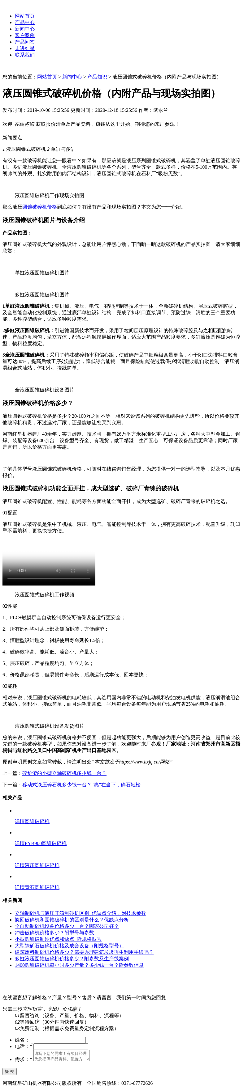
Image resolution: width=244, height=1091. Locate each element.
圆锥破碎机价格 (39, 206)
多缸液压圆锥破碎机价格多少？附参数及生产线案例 (72, 958)
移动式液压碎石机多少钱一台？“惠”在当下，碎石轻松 (81, 784)
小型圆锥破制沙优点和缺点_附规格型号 (58, 939)
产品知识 (97, 76)
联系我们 (25, 54)
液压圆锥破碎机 (42, 865)
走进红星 (25, 48)
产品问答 (25, 41)
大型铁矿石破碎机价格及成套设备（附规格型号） (69, 945)
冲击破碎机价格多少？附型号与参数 (54, 932)
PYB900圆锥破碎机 (46, 843)
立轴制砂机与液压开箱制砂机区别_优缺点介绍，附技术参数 (80, 913)
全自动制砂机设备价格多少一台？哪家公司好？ (67, 926)
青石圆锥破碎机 (42, 887)
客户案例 (25, 35)
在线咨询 (111, 468)
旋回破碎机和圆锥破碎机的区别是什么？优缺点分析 (72, 919)
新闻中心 (25, 29)
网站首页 (25, 16)
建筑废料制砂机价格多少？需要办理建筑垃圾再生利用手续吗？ (84, 952)
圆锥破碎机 (37, 821)
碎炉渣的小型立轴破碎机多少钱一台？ (64, 773)
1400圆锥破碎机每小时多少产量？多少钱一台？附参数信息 (79, 965)
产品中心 (25, 22)
